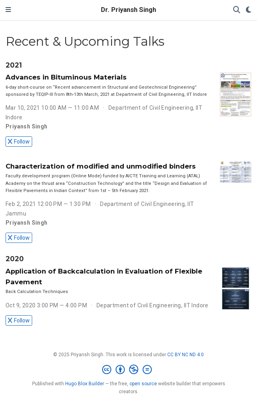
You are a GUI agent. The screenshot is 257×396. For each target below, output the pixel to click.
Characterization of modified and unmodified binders (101, 166)
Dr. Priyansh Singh (128, 10)
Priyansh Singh (27, 126)
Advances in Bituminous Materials (66, 77)
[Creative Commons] (128, 370)
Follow (18, 141)
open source (143, 383)
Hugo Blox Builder (84, 383)
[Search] (236, 10)
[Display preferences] (248, 10)
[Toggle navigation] (8, 10)
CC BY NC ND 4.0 (185, 354)
